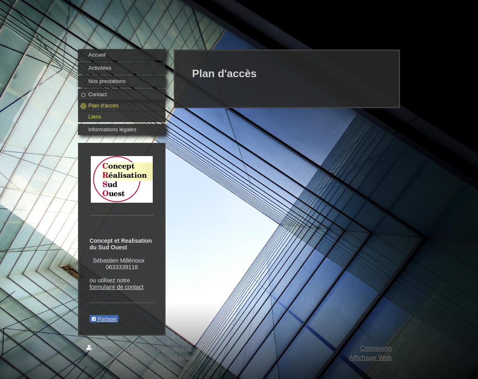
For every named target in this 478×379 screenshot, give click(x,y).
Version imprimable (120, 348)
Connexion (376, 348)
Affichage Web (370, 357)
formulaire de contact (117, 287)
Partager (104, 319)
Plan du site (174, 348)
